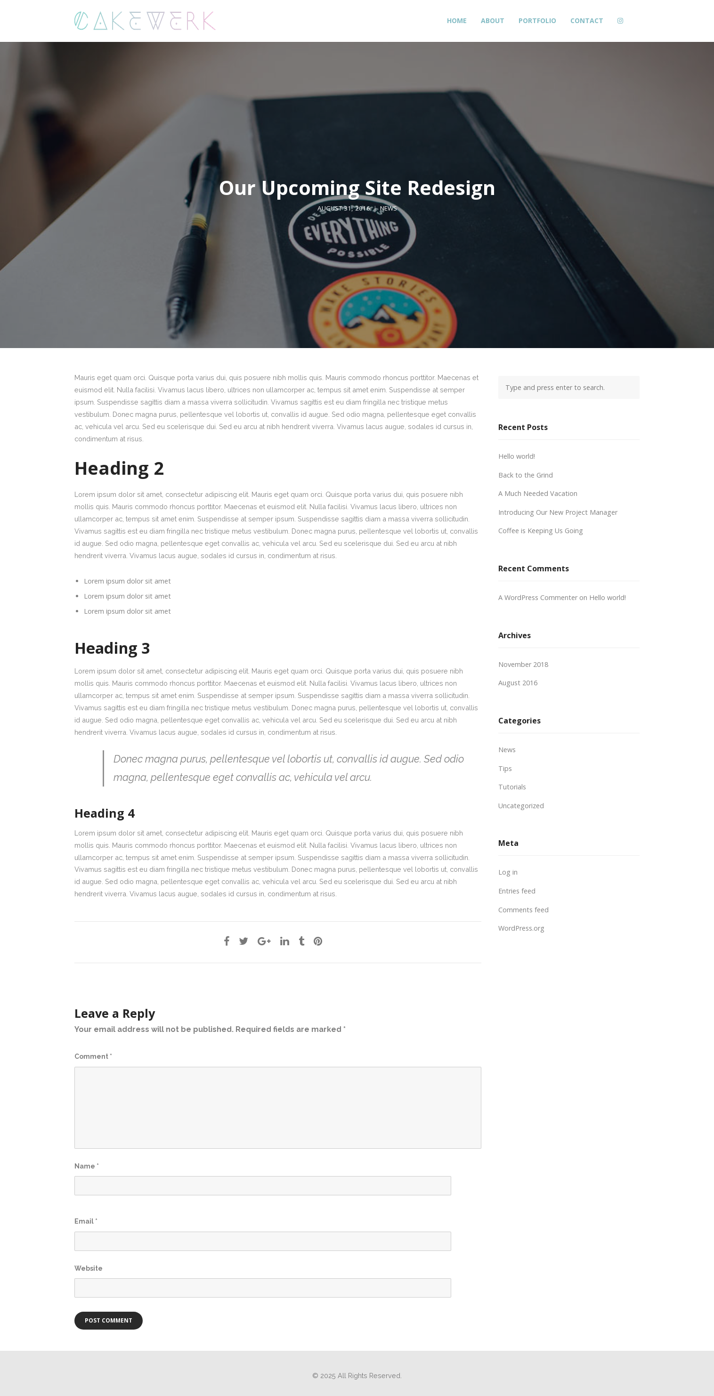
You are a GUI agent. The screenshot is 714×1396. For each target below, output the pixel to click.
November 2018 (523, 664)
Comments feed (523, 909)
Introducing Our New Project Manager (557, 512)
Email (85, 1221)
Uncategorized (521, 805)
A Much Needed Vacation (537, 493)
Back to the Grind (525, 475)
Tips (505, 768)
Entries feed (517, 890)
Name (86, 1166)
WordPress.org (521, 928)
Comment (93, 1056)
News (388, 208)
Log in (508, 872)
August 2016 (517, 682)
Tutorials (512, 786)
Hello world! (516, 456)
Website (88, 1268)
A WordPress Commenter (537, 597)
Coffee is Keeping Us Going (540, 530)
